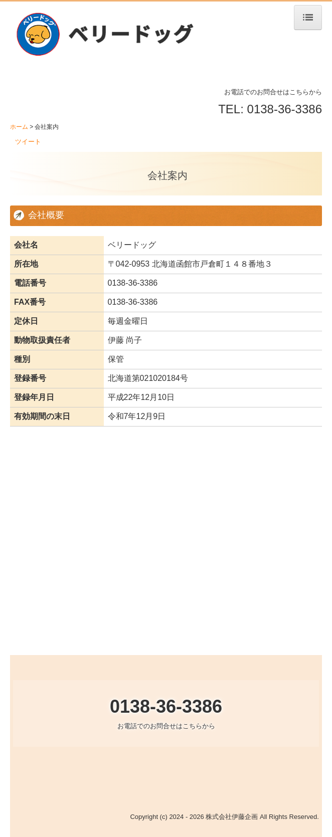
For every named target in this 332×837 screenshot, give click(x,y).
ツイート (28, 141)
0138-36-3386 (133, 283)
